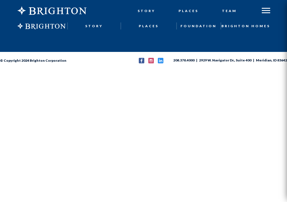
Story (146, 11)
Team (229, 11)
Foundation (198, 26)
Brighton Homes (245, 26)
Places (188, 11)
